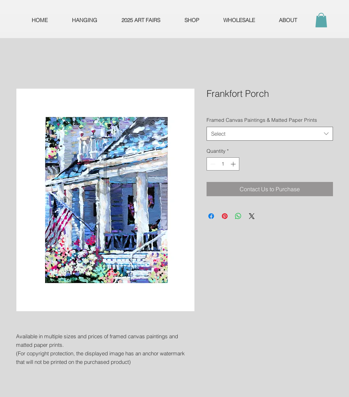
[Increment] (233, 164)
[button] (321, 20)
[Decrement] (212, 164)
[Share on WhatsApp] (238, 216)
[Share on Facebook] (211, 216)
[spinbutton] (223, 164)
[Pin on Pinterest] (224, 216)
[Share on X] (252, 216)
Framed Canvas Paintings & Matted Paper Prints (262, 120)
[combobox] (270, 134)
